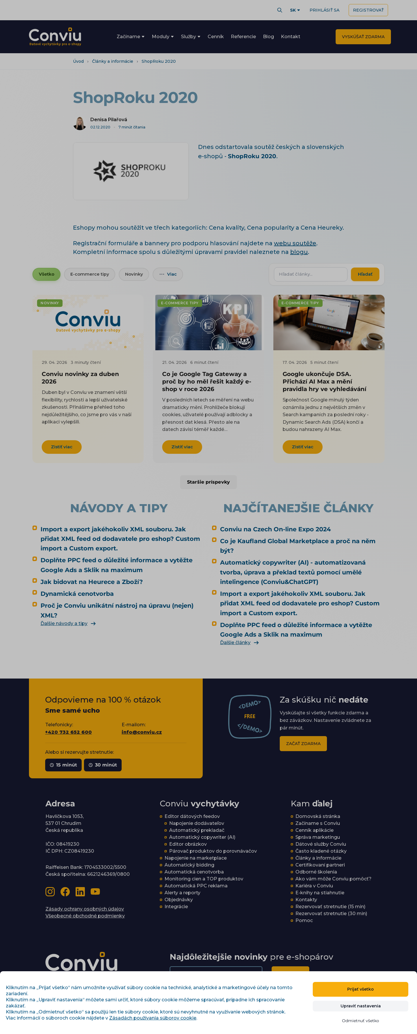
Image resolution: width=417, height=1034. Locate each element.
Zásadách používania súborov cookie (152, 1018)
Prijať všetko (360, 989)
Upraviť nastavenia (361, 1006)
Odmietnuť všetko (360, 1020)
